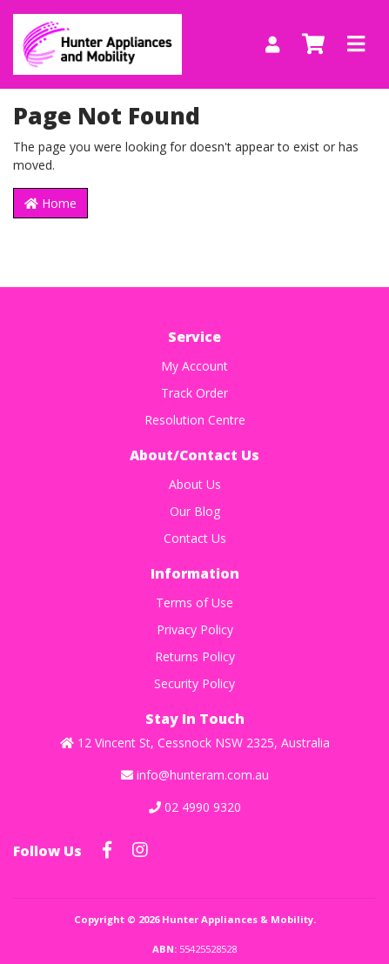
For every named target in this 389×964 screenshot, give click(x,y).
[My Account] (272, 45)
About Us (195, 484)
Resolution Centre (194, 420)
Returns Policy (195, 656)
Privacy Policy (195, 629)
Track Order (194, 393)
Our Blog (195, 511)
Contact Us (195, 538)
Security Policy (194, 683)
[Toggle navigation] (356, 44)
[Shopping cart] (313, 44)
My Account (194, 366)
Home (50, 203)
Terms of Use (194, 602)
